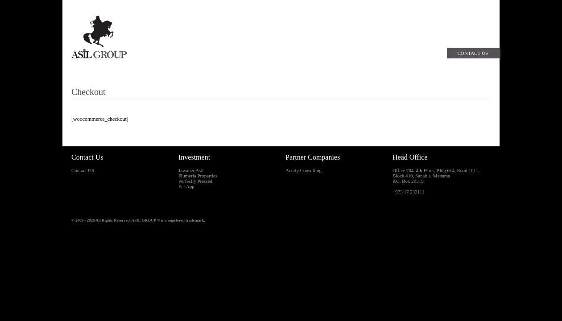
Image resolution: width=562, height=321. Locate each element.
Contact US (82, 170)
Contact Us (472, 53)
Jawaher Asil (191, 170)
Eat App (186, 186)
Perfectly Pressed (195, 181)
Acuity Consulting (303, 170)
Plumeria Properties (197, 175)
